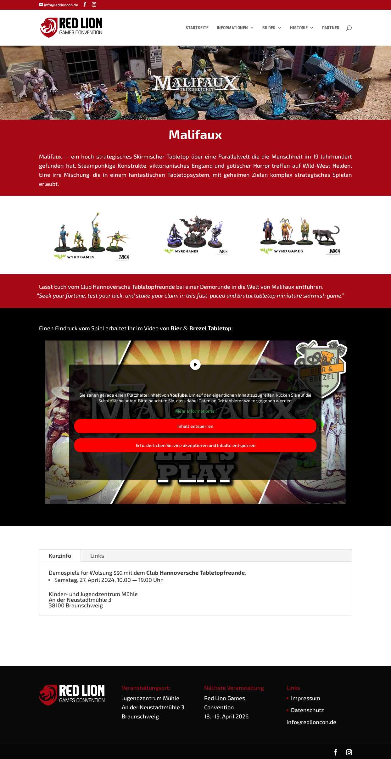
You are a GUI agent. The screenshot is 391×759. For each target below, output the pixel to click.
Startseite (197, 27)
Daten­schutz (307, 709)
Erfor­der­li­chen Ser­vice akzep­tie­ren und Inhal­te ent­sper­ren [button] (195, 445)
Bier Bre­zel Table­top (201, 328)
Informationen (232, 27)
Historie (299, 27)
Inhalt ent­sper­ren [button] (195, 426)
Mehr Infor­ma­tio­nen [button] (195, 411)
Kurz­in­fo (60, 555)
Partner (330, 27)
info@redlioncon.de (311, 721)
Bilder (269, 27)
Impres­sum (305, 698)
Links (97, 555)
